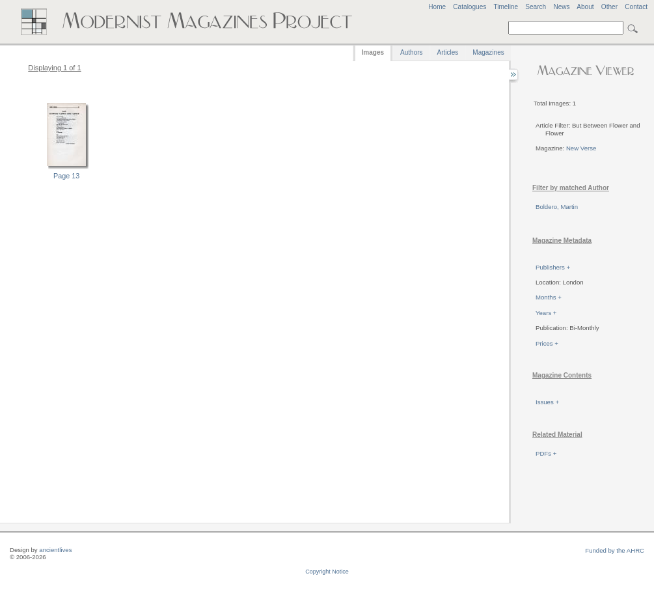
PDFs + (546, 453)
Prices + (547, 343)
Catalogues (469, 6)
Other (609, 6)
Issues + (547, 402)
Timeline (505, 6)
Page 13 (66, 176)
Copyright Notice (327, 571)
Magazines (488, 52)
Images (373, 52)
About (585, 6)
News (561, 6)
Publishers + (553, 267)
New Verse (581, 148)
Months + (549, 297)
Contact (636, 6)
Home (437, 6)
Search (535, 6)
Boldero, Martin (557, 206)
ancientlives (55, 549)
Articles (448, 52)
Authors (411, 52)
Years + (546, 312)
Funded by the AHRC (614, 550)
